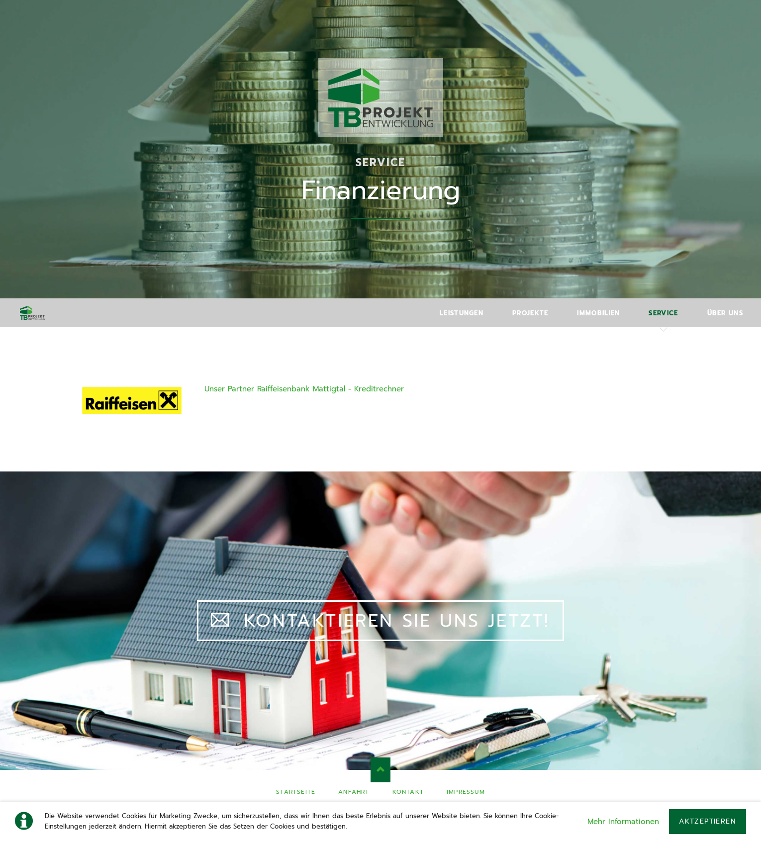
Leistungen (461, 313)
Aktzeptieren (707, 821)
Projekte (530, 313)
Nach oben (380, 769)
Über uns (725, 313)
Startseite (295, 791)
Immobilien (598, 313)
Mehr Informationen (623, 821)
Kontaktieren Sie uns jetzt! (392, 620)
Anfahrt (353, 791)
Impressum (466, 791)
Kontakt (408, 791)
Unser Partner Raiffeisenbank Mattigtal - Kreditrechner (304, 388)
